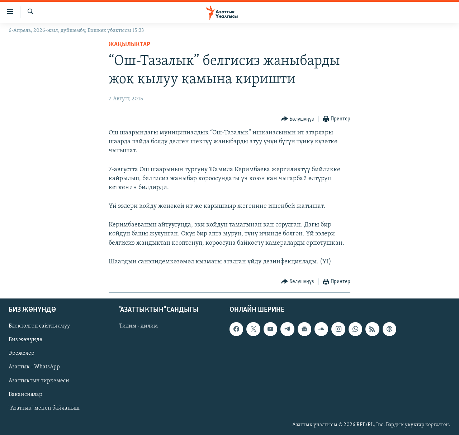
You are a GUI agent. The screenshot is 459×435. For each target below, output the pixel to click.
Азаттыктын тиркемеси (39, 381)
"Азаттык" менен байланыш (44, 408)
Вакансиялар (25, 394)
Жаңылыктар (129, 44)
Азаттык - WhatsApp (34, 367)
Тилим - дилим (138, 326)
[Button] (297, 119)
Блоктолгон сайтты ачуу (39, 326)
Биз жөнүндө (25, 340)
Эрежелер (21, 354)
